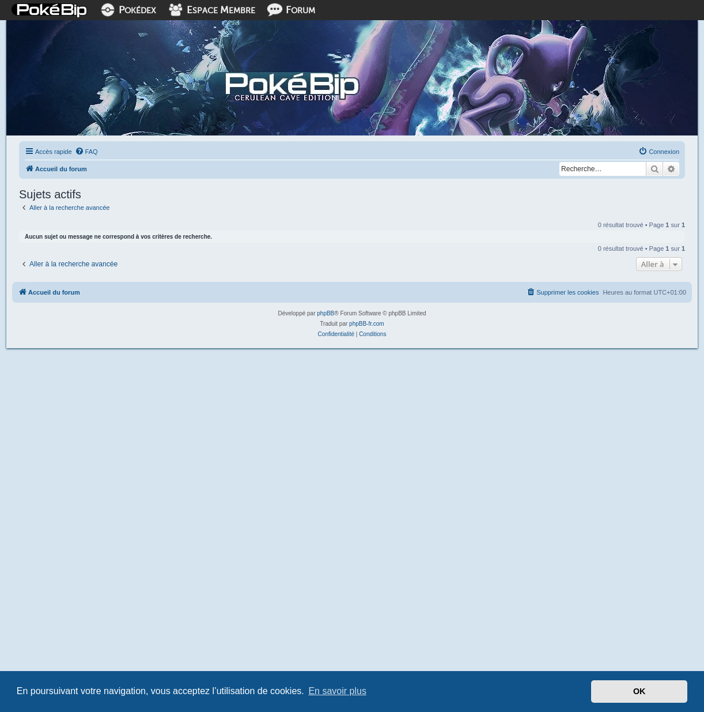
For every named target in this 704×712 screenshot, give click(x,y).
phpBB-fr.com (366, 324)
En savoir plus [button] (337, 691)
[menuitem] (86, 152)
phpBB (325, 313)
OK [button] (639, 691)
